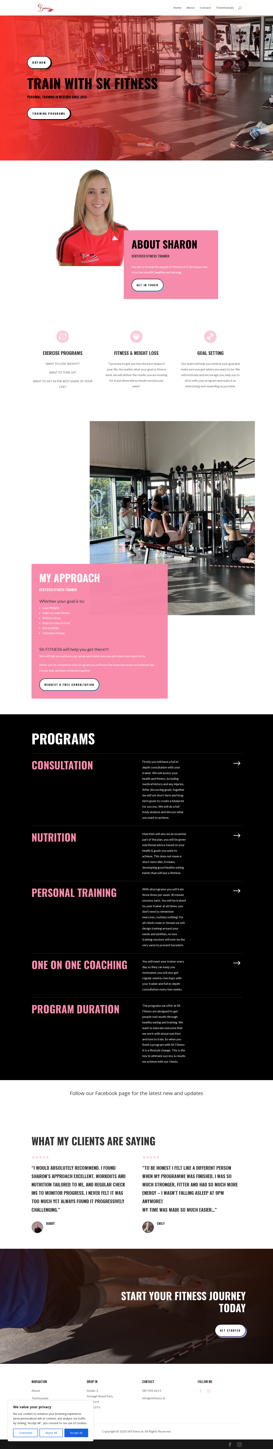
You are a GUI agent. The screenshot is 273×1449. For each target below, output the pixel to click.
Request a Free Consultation (69, 684)
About (190, 8)
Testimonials (225, 8)
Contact (205, 8)
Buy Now (39, 62)
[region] (50, 1420)
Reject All (51, 1433)
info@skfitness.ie (153, 1398)
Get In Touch (147, 285)
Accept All (76, 1433)
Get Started (230, 1330)
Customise (25, 1433)
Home (177, 8)
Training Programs (48, 113)
